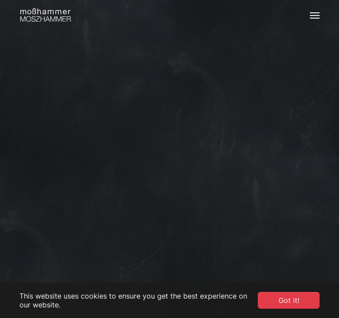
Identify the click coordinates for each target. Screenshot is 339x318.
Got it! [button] (289, 300)
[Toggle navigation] (315, 15)
